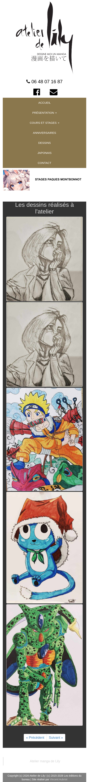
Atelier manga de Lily (45, 761)
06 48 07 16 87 (46, 81)
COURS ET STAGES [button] (44, 122)
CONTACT (44, 162)
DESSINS (44, 142)
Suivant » (56, 737)
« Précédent (35, 737)
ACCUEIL (44, 102)
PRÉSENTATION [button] (44, 112)
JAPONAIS (44, 152)
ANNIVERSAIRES (44, 132)
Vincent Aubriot (58, 779)
